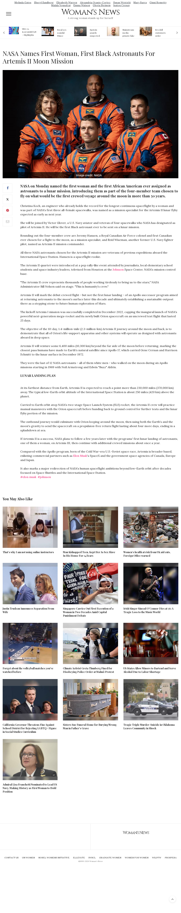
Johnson (118, 269)
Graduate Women (110, 857)
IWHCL (92, 857)
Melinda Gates (22, 2)
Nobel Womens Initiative (53, 857)
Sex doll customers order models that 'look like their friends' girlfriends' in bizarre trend (161, 32)
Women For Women (136, 857)
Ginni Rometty (158, 2)
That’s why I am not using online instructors (28, 552)
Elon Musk (80, 455)
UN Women (28, 857)
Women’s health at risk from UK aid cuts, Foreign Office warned (147, 553)
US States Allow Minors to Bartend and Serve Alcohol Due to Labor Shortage (149, 670)
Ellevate (79, 857)
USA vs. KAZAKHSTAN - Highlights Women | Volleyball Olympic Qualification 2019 (29, 31)
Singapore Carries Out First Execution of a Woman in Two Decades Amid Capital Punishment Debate (88, 612)
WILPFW (156, 857)
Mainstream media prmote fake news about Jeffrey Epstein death (128, 32)
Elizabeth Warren (66, 2)
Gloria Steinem (101, 5)
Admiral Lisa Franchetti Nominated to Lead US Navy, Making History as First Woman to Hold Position (30, 788)
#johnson (44, 477)
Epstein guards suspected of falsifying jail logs (95, 32)
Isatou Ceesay (121, 5)
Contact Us (11, 857)
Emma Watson (81, 5)
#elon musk (28, 477)
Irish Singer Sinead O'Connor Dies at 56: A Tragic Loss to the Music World (148, 610)
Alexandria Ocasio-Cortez (95, 2)
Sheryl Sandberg (44, 2)
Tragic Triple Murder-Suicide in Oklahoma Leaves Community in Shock (149, 726)
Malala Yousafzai (61, 5)
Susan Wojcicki (122, 2)
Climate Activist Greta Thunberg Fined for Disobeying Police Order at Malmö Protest (88, 670)
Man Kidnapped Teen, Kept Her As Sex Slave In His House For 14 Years (89, 553)
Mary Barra (140, 2)
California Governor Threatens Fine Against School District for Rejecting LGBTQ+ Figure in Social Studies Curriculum (30, 728)
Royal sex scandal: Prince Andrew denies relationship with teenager (63, 32)
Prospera (171, 857)
